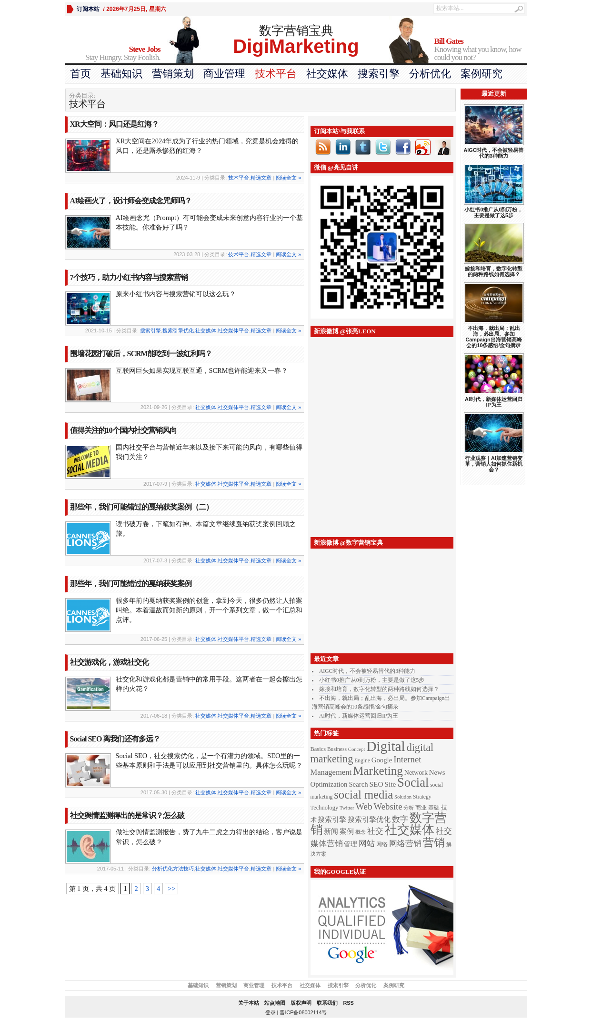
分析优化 (430, 74)
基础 (434, 807)
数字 (400, 819)
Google (381, 760)
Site (390, 784)
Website (388, 806)
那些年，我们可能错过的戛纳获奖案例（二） (141, 507)
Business (337, 749)
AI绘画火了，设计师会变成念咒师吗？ (131, 201)
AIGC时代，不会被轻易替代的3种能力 (367, 671)
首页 (80, 74)
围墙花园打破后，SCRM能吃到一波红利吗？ (141, 354)
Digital (385, 746)
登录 (270, 1012)
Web (364, 806)
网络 (382, 844)
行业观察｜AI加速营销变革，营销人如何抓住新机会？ (493, 463)
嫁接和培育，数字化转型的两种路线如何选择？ (379, 689)
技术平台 (276, 74)
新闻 (331, 831)
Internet (407, 759)
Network (416, 772)
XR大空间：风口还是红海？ (114, 124)
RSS (348, 1003)
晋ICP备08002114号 (303, 1012)
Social (413, 782)
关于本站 (248, 1003)
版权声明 (301, 1003)
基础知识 (121, 74)
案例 (347, 831)
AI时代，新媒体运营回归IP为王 (358, 716)
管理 (350, 844)
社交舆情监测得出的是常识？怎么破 (127, 815)
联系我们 (327, 1003)
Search (358, 784)
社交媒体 (327, 74)
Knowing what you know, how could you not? (480, 49)
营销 (434, 842)
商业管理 (224, 74)
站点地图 (274, 1003)
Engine (362, 761)
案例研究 (481, 74)
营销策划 (173, 74)
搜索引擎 (379, 74)
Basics (318, 749)
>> (171, 888)
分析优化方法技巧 (173, 868)
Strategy (422, 797)
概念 (360, 832)
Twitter (347, 807)
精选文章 (261, 177)
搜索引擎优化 (178, 330)
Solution (402, 797)
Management (331, 772)
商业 (421, 808)
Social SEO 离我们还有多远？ (115, 739)
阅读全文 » (288, 177)
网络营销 (405, 843)
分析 (408, 807)
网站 (367, 843)
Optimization (329, 784)
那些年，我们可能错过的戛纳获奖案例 (130, 584)
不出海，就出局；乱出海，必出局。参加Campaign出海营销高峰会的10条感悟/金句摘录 (493, 336)
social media (363, 794)
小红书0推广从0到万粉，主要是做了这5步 (371, 680)
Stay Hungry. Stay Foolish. (113, 53)
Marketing (378, 770)
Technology (325, 807)
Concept (356, 749)
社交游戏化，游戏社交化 (109, 662)
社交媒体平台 (233, 330)
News (437, 772)
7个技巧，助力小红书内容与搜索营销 (129, 277)
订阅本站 (88, 9)
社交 (375, 831)
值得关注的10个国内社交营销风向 (123, 430)
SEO (376, 784)
